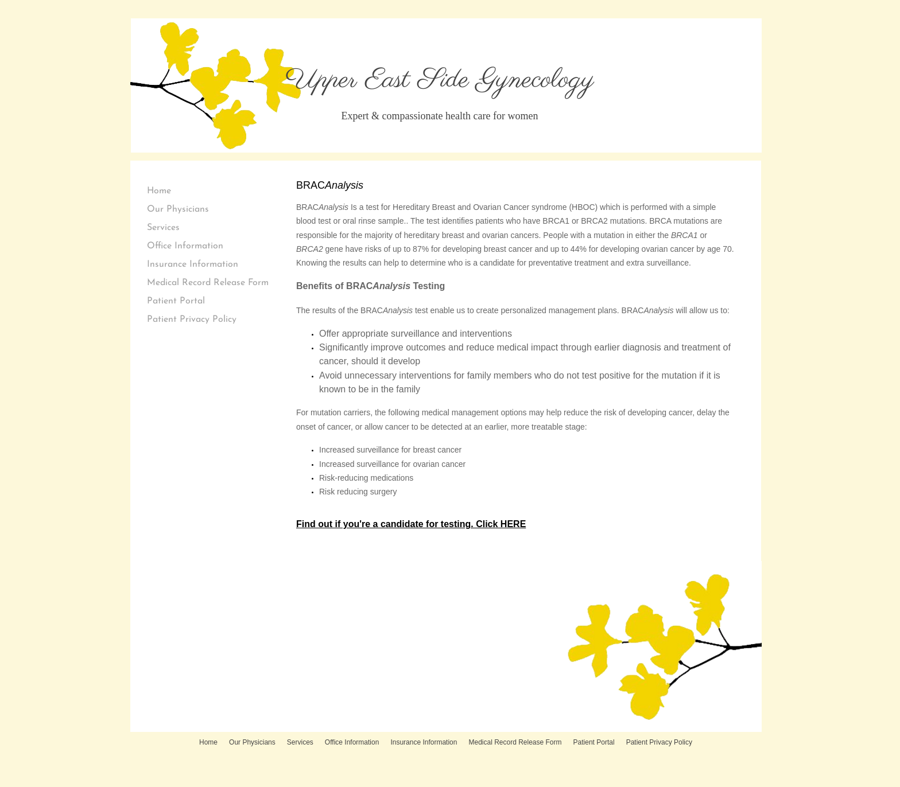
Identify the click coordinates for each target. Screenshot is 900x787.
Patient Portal (176, 301)
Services (163, 227)
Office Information (185, 246)
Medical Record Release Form (208, 282)
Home (159, 191)
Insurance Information (192, 264)
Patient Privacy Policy (191, 319)
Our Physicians (178, 209)
